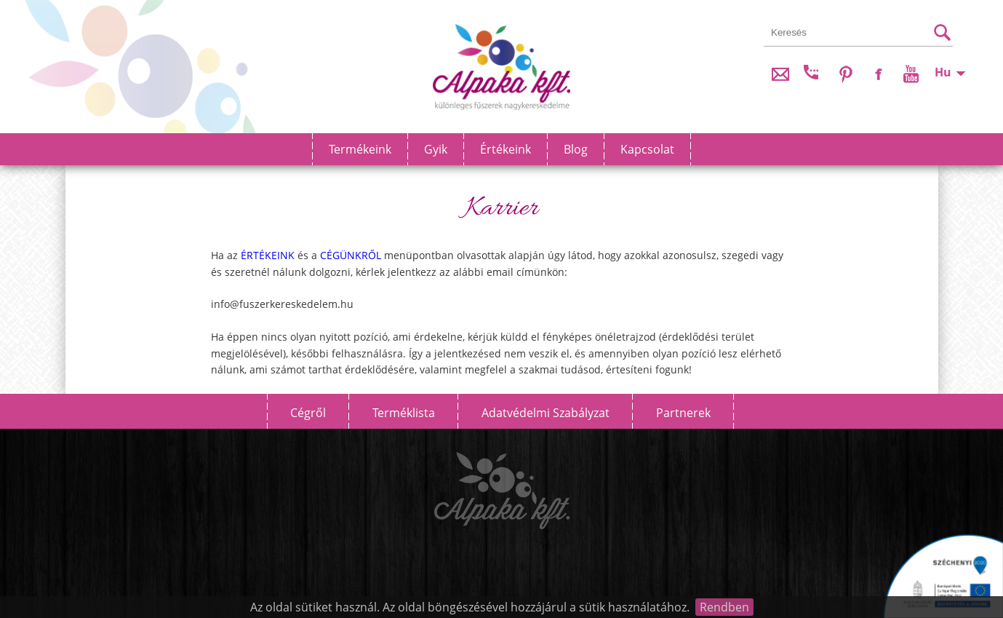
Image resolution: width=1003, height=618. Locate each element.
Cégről (308, 413)
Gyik (435, 149)
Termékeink (360, 149)
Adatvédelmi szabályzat (545, 413)
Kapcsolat (647, 149)
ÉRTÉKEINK (268, 255)
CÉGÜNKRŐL (350, 255)
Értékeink (505, 149)
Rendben (724, 607)
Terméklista (403, 413)
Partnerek (683, 413)
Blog (576, 149)
